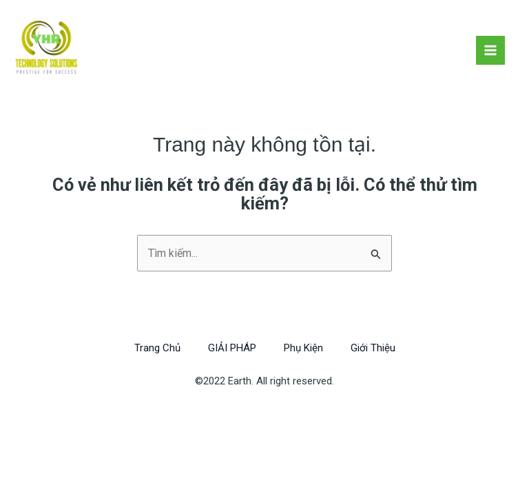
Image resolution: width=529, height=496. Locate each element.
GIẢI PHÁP (232, 348)
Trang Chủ (157, 348)
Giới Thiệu (373, 348)
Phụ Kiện (303, 348)
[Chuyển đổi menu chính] (490, 50)
